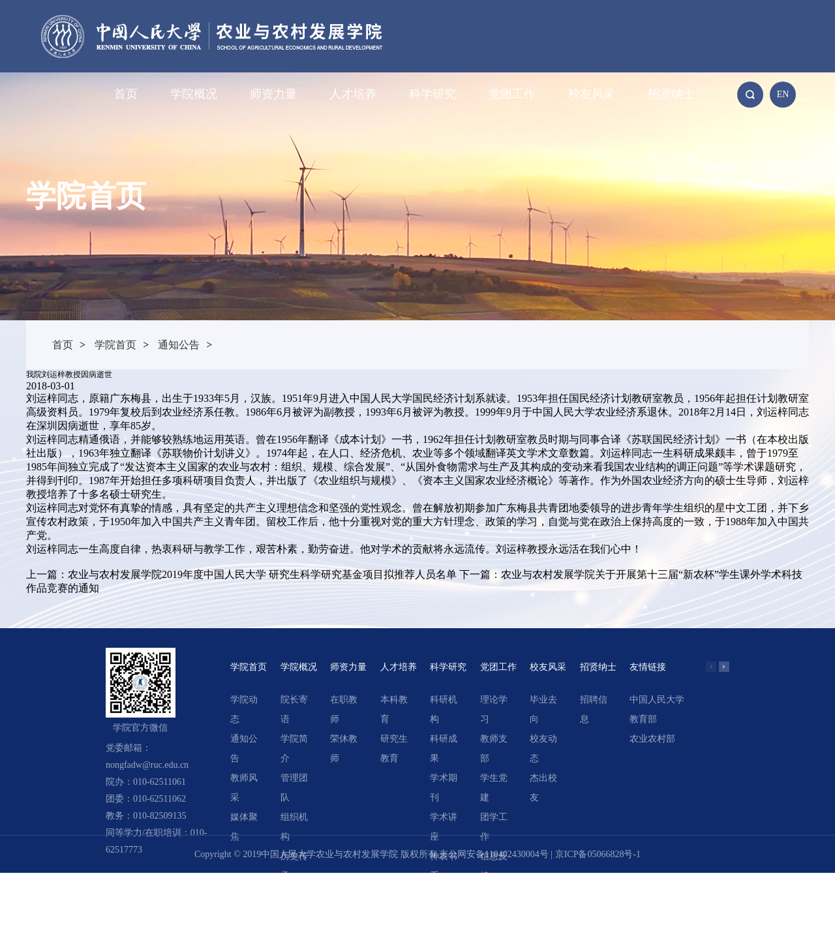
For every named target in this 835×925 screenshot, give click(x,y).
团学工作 (494, 827)
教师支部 (494, 748)
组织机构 (294, 827)
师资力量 (273, 93)
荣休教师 (343, 748)
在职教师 (343, 709)
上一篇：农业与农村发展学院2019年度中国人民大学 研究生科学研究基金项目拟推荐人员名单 (241, 574)
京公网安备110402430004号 (493, 854)
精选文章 (443, 905)
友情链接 (648, 667)
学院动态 (244, 709)
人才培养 (352, 93)
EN (783, 94)
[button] (724, 666)
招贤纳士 (671, 93)
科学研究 (432, 93)
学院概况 (193, 93)
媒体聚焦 (244, 827)
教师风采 (244, 787)
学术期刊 (443, 787)
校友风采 (591, 93)
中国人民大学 (657, 700)
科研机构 (443, 709)
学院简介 (294, 748)
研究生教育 (394, 748)
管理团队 (294, 787)
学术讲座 (443, 827)
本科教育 (394, 709)
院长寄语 (294, 709)
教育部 (643, 719)
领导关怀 (294, 905)
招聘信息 (593, 709)
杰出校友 (543, 787)
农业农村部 (652, 739)
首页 (126, 93)
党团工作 (512, 93)
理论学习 (494, 709)
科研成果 (443, 748)
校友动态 (543, 748)
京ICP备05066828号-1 (598, 854)
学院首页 (115, 344)
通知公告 (179, 344)
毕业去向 (543, 709)
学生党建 (494, 787)
